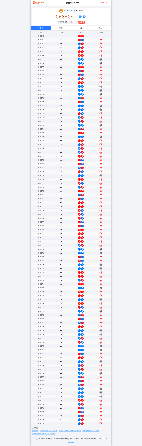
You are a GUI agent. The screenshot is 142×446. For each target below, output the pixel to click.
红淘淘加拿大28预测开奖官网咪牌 (43, 434)
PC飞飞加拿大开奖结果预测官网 (70, 431)
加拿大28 (35, 431)
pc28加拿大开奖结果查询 (48, 431)
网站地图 (71, 442)
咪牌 (81, 22)
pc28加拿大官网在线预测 (90, 431)
